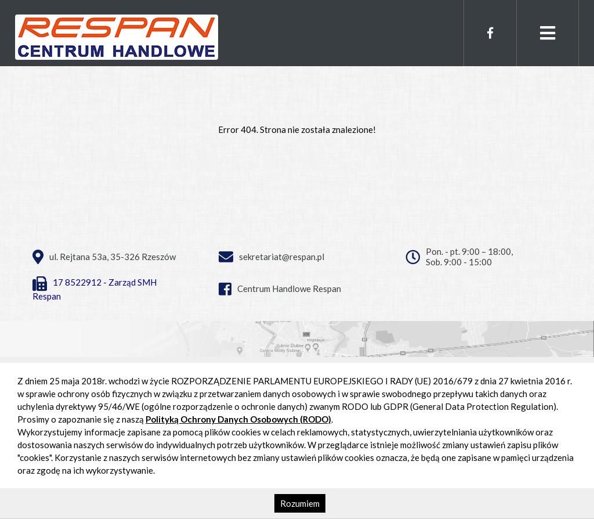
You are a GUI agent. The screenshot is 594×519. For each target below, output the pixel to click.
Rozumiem (300, 503)
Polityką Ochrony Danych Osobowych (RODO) (238, 419)
